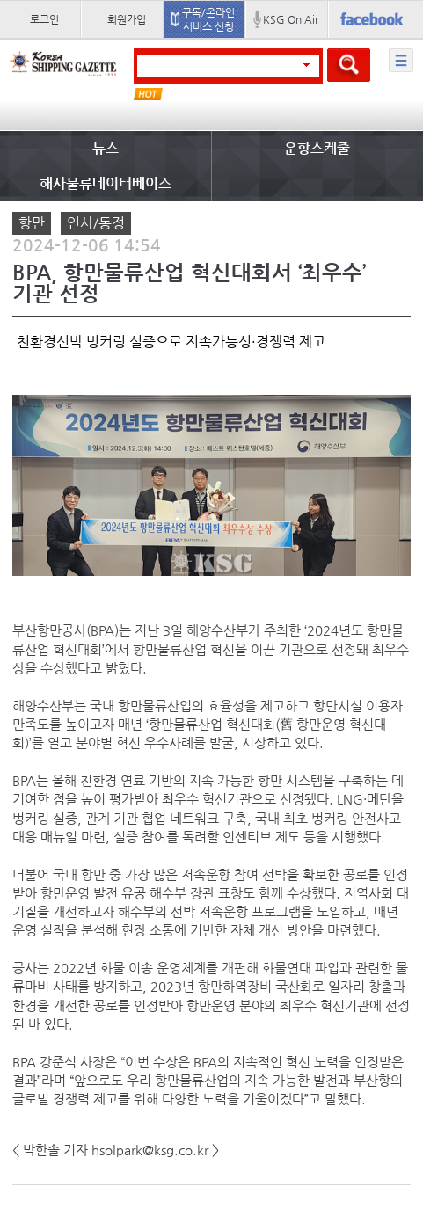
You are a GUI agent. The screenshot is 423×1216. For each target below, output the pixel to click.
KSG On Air (290, 19)
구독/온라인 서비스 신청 (208, 19)
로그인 (44, 19)
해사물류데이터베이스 (105, 183)
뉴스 (105, 148)
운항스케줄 (317, 148)
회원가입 (126, 19)
